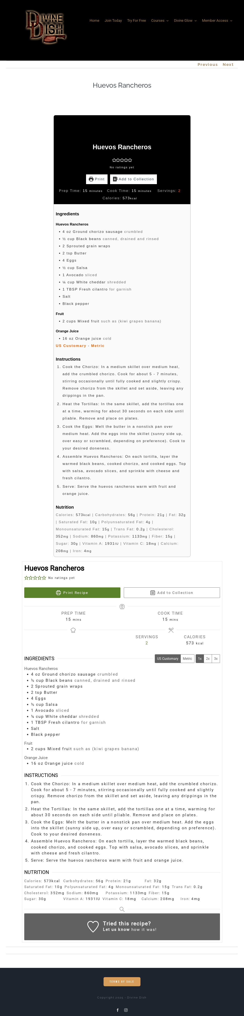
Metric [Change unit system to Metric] (187, 659)
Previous (208, 64)
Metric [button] (98, 346)
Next (228, 64)
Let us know (116, 929)
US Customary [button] (71, 346)
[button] (114, 160)
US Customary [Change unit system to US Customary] (167, 659)
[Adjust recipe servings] (179, 191)
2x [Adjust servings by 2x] (208, 659)
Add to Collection (133, 179)
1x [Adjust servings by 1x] (200, 659)
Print (97, 179)
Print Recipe (72, 593)
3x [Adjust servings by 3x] (216, 659)
